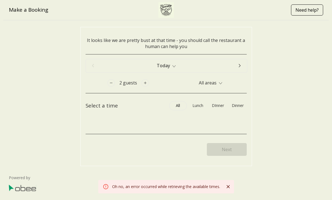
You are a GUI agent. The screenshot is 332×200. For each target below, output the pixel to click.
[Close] (228, 186)
